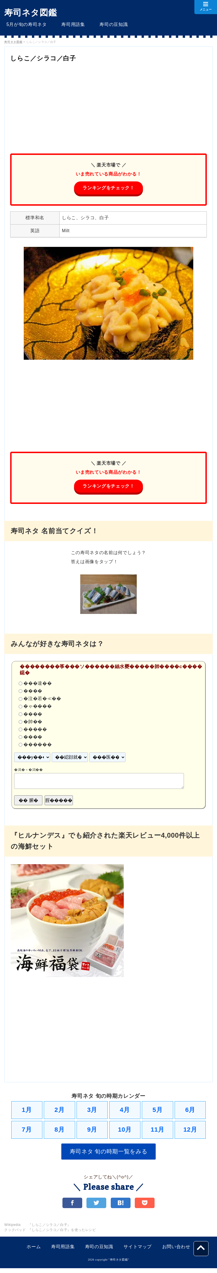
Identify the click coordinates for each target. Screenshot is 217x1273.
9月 (92, 1132)
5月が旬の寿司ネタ (24, 24)
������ (37, 745)
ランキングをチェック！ (108, 188)
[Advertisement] (108, 105)
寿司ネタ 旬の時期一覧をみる (108, 1155)
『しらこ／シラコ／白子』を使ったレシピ (62, 1235)
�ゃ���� (37, 707)
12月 (190, 1132)
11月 (157, 1132)
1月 (27, 1111)
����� (35, 730)
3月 (92, 1111)
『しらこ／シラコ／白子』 (49, 1230)
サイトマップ (137, 1251)
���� (32, 692)
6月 (190, 1111)
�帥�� (32, 723)
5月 (158, 1111)
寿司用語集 (67, 24)
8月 (60, 1132)
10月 (125, 1132)
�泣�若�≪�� (42, 699)
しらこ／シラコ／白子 (51, 57)
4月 (125, 1111)
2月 (60, 1111)
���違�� (37, 684)
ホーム (34, 1251)
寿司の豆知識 (103, 24)
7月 (27, 1132)
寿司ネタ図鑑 (30, 12)
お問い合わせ (176, 1251)
